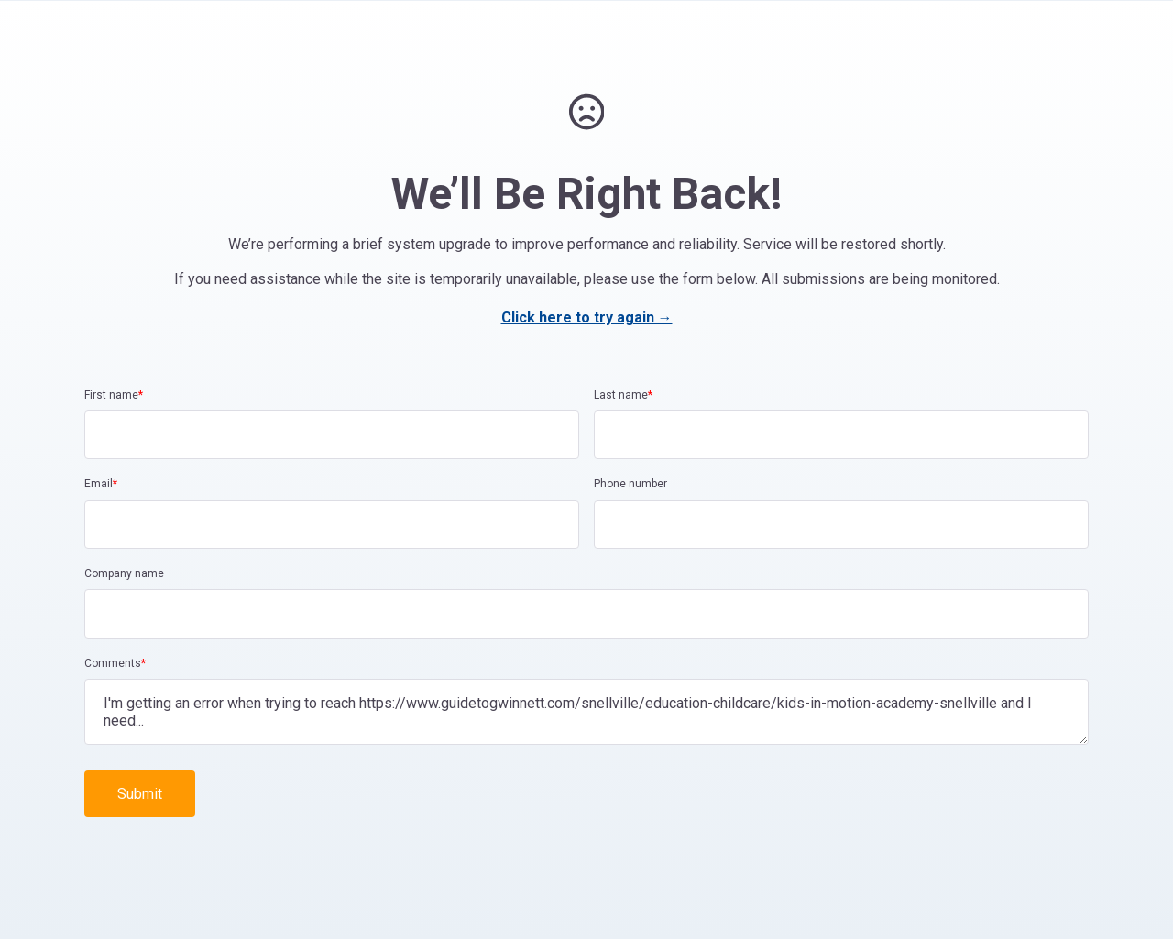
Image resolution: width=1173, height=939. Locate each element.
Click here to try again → (587, 317)
